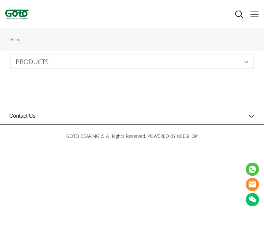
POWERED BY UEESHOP (172, 136)
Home (16, 39)
